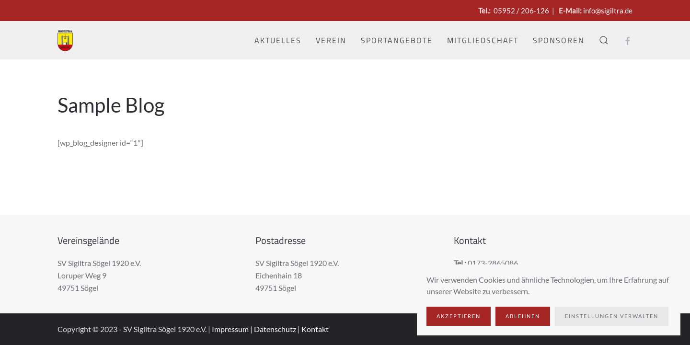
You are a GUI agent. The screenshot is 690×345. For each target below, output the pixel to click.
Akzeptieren (459, 316)
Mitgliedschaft (482, 40)
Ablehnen (523, 316)
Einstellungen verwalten (611, 316)
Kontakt (315, 329)
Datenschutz (275, 329)
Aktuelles (277, 40)
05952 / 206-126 (521, 10)
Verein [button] (331, 40)
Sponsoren (559, 40)
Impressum (230, 329)
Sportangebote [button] (397, 40)
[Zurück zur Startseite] (65, 40)
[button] (604, 40)
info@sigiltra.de (607, 10)
